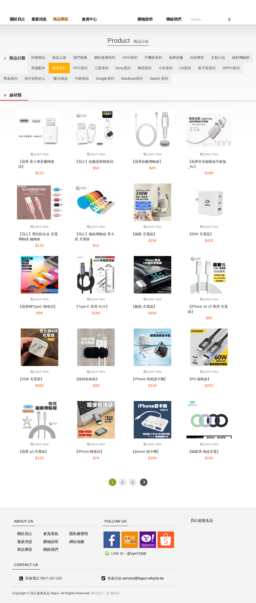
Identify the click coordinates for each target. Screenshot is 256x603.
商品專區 (60, 19)
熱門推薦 (80, 58)
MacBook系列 (132, 78)
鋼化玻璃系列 (104, 58)
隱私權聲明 (78, 534)
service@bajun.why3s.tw (143, 578)
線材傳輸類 (241, 58)
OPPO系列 (231, 68)
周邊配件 (38, 68)
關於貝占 (17, 19)
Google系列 (105, 78)
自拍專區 (197, 58)
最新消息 (39, 19)
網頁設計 (97, 593)
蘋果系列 (59, 68)
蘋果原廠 (176, 58)
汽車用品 (82, 78)
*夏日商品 (60, 78)
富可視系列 (207, 68)
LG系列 (185, 68)
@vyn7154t (136, 553)
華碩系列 (145, 68)
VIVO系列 (130, 58)
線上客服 (11, 289)
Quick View (39, 154)
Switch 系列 (159, 78)
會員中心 (82, 19)
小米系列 (165, 68)
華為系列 (11, 78)
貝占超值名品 (201, 520)
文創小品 (218, 58)
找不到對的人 (35, 78)
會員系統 (50, 534)
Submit (213, 19)
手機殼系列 (153, 58)
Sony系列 (123, 68)
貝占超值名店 (119, 14)
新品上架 (59, 58)
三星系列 (101, 68)
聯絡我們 (173, 19)
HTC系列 (80, 68)
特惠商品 (38, 58)
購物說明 (152, 19)
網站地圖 (76, 542)
